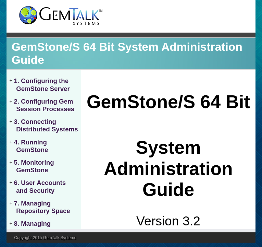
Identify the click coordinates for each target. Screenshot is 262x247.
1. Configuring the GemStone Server (42, 84)
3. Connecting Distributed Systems (46, 125)
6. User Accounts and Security (40, 186)
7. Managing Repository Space (42, 207)
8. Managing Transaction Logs (41, 227)
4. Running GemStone (31, 146)
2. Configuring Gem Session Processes (44, 105)
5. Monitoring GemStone (34, 166)
